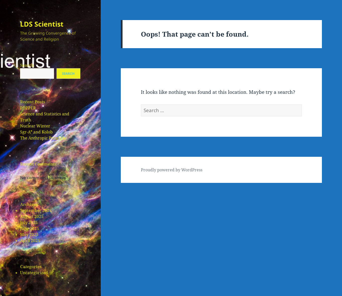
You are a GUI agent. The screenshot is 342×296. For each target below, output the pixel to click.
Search (27, 65)
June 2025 (29, 228)
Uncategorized (34, 272)
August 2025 (31, 216)
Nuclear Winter (35, 126)
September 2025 (35, 210)
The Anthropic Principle (43, 138)
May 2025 (29, 234)
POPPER (28, 108)
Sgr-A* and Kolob (36, 132)
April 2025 (30, 240)
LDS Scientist (42, 24)
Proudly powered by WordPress (171, 170)
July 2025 (29, 222)
